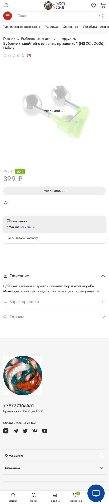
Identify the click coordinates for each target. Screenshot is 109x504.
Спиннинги (70, 26)
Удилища (51, 26)
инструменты (67, 38)
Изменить (27, 227)
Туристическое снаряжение (21, 26)
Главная (9, 38)
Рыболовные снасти (36, 38)
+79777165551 (18, 405)
